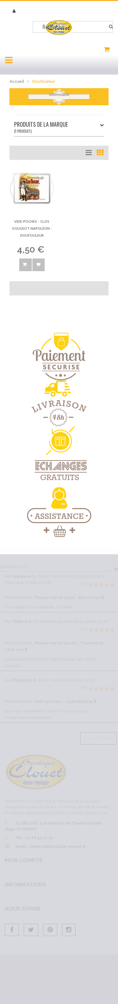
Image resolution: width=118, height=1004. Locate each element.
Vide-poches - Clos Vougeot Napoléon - (32, 228)
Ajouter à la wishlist (38, 265)
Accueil (16, 81)
